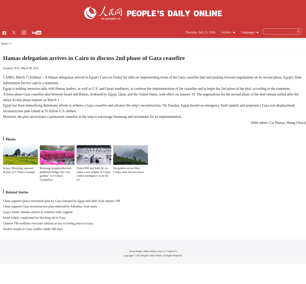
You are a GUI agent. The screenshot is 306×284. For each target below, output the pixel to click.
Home (4, 43)
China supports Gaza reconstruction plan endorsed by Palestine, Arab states (50, 206)
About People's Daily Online (142, 251)
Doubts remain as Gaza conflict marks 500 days (33, 229)
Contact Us (171, 251)
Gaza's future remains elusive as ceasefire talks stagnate (38, 212)
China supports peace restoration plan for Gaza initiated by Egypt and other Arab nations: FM (61, 201)
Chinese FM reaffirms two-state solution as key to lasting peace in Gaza (48, 223)
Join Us (161, 251)
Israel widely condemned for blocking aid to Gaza (34, 217)
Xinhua (8, 68)
